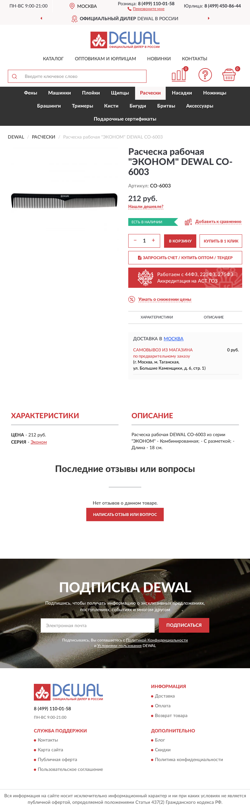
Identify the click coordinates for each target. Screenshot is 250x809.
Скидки (163, 750)
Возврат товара (171, 715)
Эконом (39, 442)
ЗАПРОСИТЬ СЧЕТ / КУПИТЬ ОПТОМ (185, 258)
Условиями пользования (119, 646)
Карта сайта (50, 750)
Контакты (194, 59)
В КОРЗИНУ (180, 241)
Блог (160, 740)
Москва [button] (174, 339)
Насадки (182, 93)
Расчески (150, 93)
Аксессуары (199, 106)
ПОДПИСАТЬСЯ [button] (184, 625)
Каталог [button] (53, 59)
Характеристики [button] (157, 317)
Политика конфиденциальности (189, 760)
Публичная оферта (57, 760)
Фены (30, 93)
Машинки (59, 93)
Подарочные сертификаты (125, 119)
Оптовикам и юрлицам (105, 59)
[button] (146, 8)
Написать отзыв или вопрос (125, 515)
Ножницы (214, 93)
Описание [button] (214, 317)
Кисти (111, 106)
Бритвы (166, 106)
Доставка (165, 696)
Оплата (163, 706)
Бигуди (138, 106)
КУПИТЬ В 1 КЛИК (221, 241)
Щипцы (120, 93)
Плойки (91, 93)
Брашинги (49, 106)
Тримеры (82, 106)
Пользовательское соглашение (70, 769)
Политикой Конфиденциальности (157, 640)
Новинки (159, 59)
